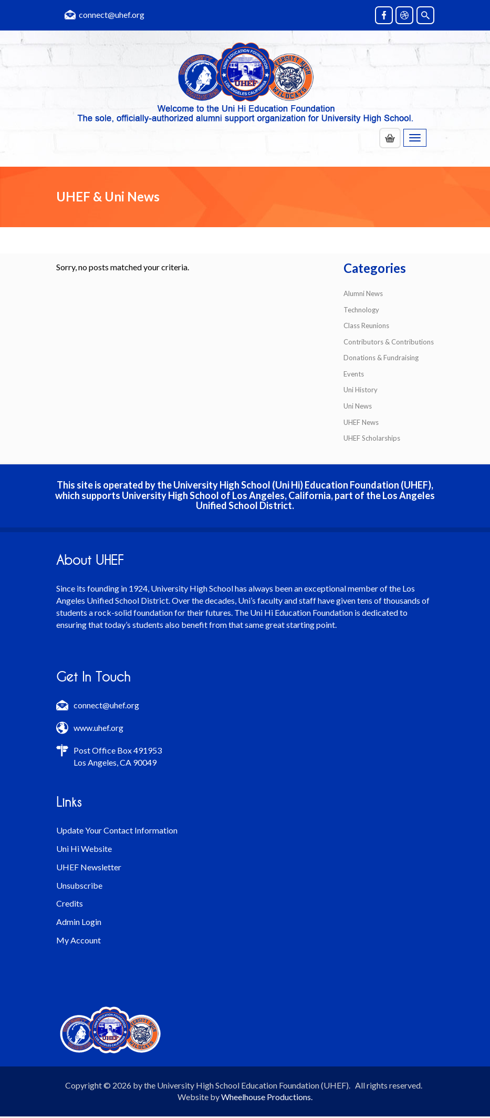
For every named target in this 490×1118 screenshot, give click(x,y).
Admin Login (78, 922)
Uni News (357, 406)
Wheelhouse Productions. (266, 1097)
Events (353, 374)
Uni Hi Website (84, 848)
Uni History (360, 389)
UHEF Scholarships (371, 438)
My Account (78, 940)
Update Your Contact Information (117, 830)
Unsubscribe (79, 885)
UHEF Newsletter (88, 867)
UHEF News (361, 422)
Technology (361, 310)
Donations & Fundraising (381, 357)
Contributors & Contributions (388, 342)
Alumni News (363, 293)
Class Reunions (366, 325)
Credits (69, 903)
